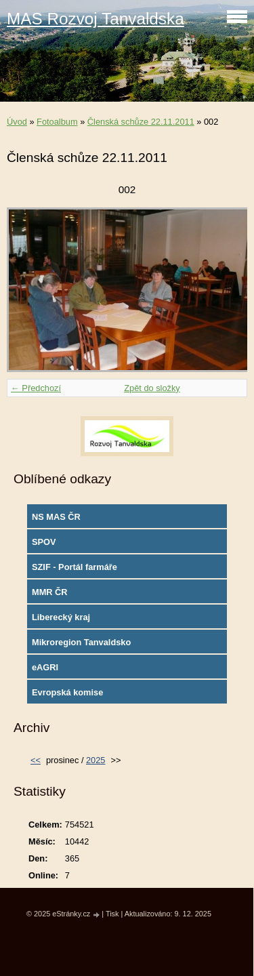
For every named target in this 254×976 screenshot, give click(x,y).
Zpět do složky (152, 388)
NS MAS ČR (56, 517)
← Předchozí (36, 388)
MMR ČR (50, 592)
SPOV (44, 542)
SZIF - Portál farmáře (74, 567)
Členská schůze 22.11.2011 (140, 122)
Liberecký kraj (61, 617)
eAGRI (45, 667)
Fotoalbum (57, 122)
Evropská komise (67, 692)
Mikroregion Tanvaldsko (81, 642)
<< (35, 760)
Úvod (17, 122)
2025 (95, 760)
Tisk (112, 914)
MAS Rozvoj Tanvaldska (95, 18)
